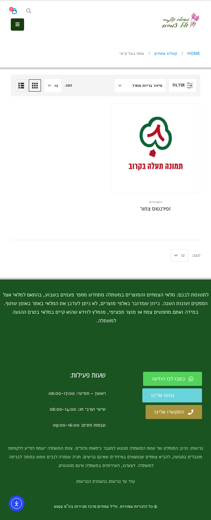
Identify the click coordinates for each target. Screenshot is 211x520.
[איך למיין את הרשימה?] (140, 85)
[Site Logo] (180, 20)
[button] (29, 11)
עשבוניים (155, 201)
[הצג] (53, 85)
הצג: (68, 85)
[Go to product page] (155, 148)
